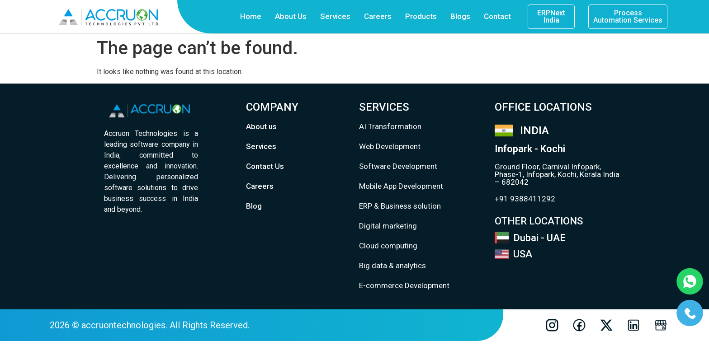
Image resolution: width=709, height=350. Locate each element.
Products (421, 16)
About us (261, 126)
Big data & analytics (392, 265)
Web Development (390, 146)
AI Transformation (390, 126)
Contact (497, 16)
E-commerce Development (404, 285)
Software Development (398, 166)
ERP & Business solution (400, 205)
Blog (254, 205)
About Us (291, 16)
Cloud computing (388, 245)
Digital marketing (388, 225)
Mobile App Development (401, 186)
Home (250, 16)
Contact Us (265, 166)
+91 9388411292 (525, 198)
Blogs (460, 16)
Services (335, 16)
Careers (378, 16)
